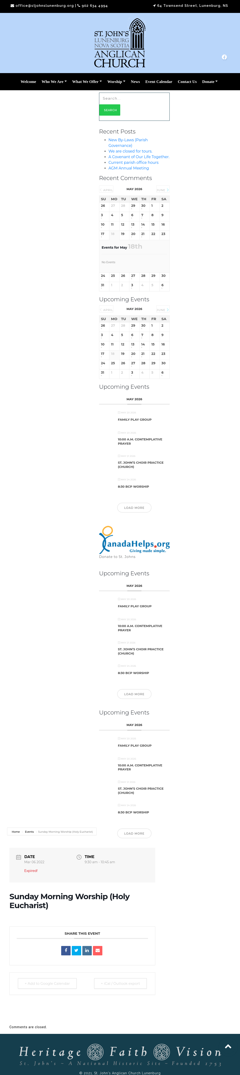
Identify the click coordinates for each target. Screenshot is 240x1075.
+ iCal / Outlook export (120, 983)
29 (133, 206)
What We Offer (85, 81)
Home (16, 831)
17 (102, 234)
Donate (208, 81)
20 (133, 234)
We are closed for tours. (130, 151)
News (135, 81)
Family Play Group (135, 419)
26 (103, 206)
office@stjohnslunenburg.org (45, 6)
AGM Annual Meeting (128, 168)
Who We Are (53, 81)
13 (132, 225)
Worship (114, 81)
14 (143, 225)
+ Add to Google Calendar (47, 983)
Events (29, 831)
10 (102, 225)
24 (103, 276)
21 (142, 234)
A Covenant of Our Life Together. (138, 157)
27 (133, 276)
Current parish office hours (133, 162)
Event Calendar (158, 81)
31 (102, 285)
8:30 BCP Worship (133, 486)
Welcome (28, 81)
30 (143, 206)
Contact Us (187, 81)
